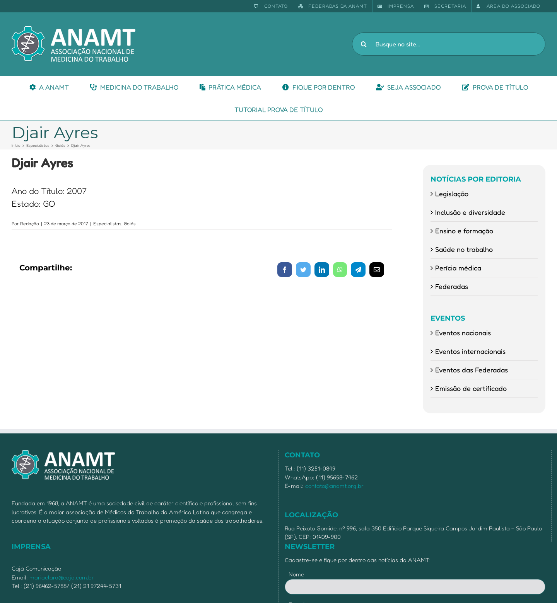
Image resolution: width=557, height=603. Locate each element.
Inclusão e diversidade (470, 212)
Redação (29, 223)
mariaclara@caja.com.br (61, 577)
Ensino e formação (464, 230)
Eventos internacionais (470, 351)
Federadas (451, 286)
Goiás (130, 223)
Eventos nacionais (463, 332)
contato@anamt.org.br (334, 485)
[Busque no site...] (448, 44)
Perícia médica (458, 267)
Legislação (451, 193)
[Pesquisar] (363, 44)
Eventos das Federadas (471, 369)
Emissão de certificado (471, 388)
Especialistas (107, 223)
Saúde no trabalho (464, 249)
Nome (296, 574)
